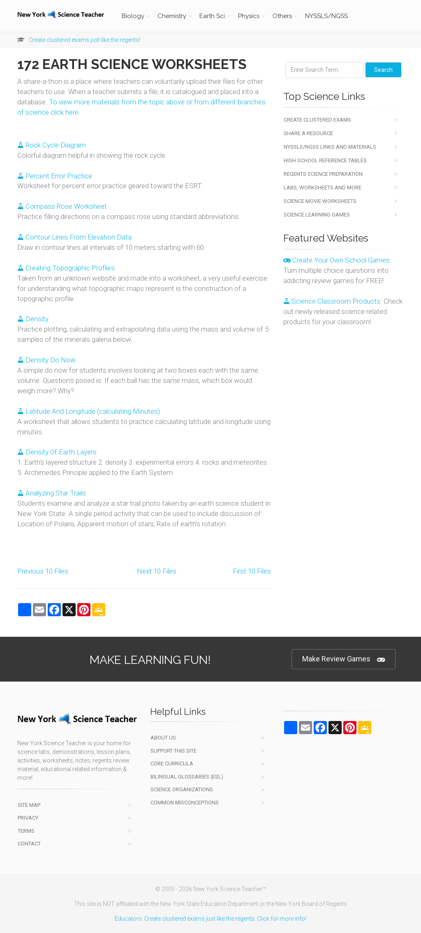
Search (383, 70)
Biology (133, 16)
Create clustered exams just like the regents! (84, 40)
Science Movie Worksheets (320, 201)
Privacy (28, 818)
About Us (163, 738)
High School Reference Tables (325, 160)
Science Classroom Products (331, 301)
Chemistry (171, 16)
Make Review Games (343, 659)
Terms (26, 831)
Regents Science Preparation (323, 174)
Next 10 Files (156, 571)
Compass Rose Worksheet (62, 206)
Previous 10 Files (42, 571)
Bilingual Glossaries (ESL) (186, 777)
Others (282, 16)
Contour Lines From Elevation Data (74, 237)
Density (33, 319)
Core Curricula (171, 763)
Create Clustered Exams (317, 120)
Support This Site (173, 751)
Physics (248, 16)
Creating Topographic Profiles (66, 268)
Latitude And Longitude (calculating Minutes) (88, 411)
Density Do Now (46, 360)
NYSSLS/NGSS (326, 16)
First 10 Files (252, 571)
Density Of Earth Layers (57, 452)
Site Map (29, 805)
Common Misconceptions (184, 802)
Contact (29, 844)
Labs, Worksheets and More (322, 187)
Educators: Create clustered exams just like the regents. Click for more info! (210, 918)
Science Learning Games (317, 215)
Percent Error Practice (54, 176)
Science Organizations (181, 789)
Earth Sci (212, 16)
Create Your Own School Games (336, 260)
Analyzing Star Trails (51, 493)
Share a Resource (308, 133)
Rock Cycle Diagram (51, 145)
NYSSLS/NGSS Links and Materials (330, 147)
